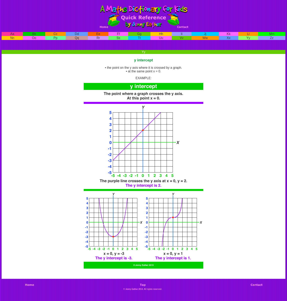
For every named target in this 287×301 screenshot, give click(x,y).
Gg (139, 34)
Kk (229, 34)
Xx (229, 38)
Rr (98, 38)
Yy (248, 38)
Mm (271, 34)
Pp (56, 38)
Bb (34, 34)
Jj (205, 34)
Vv (182, 38)
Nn (12, 38)
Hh (161, 34)
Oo (34, 38)
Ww (205, 38)
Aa (12, 34)
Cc (56, 34)
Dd (77, 34)
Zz (272, 38)
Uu (161, 38)
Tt (139, 38)
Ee (98, 34)
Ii (181, 34)
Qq (77, 38)
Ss (118, 38)
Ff (118, 34)
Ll (248, 34)
